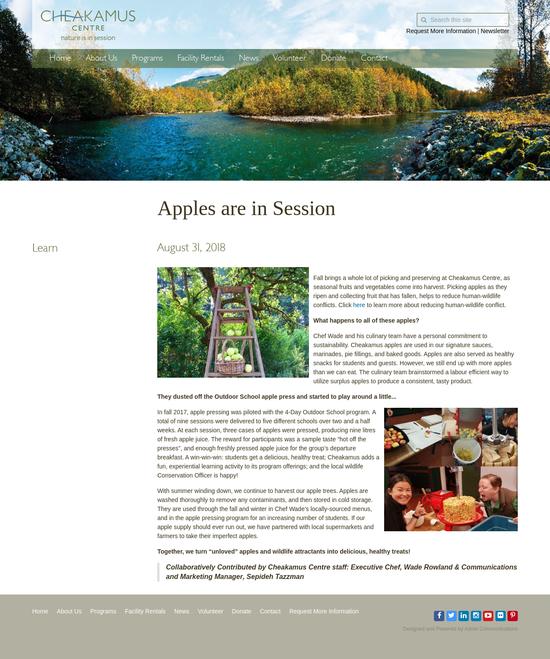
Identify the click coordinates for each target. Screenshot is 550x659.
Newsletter (495, 31)
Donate (333, 58)
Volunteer (289, 58)
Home (60, 58)
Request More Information (441, 31)
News (249, 58)
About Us (101, 58)
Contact (374, 58)
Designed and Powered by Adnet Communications (460, 629)
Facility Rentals (200, 58)
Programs (147, 58)
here (359, 305)
